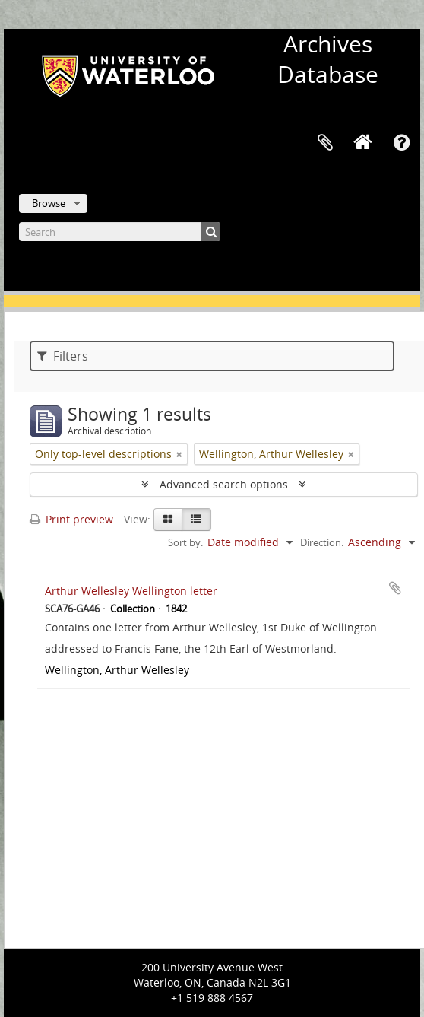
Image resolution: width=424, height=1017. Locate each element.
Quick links (401, 143)
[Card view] (167, 519)
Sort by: (185, 542)
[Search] (119, 231)
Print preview (71, 519)
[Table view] (196, 519)
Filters (62, 356)
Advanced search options (224, 484)
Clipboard (325, 143)
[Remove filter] (179, 454)
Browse (48, 203)
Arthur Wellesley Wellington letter (131, 590)
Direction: (321, 542)
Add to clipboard (395, 588)
